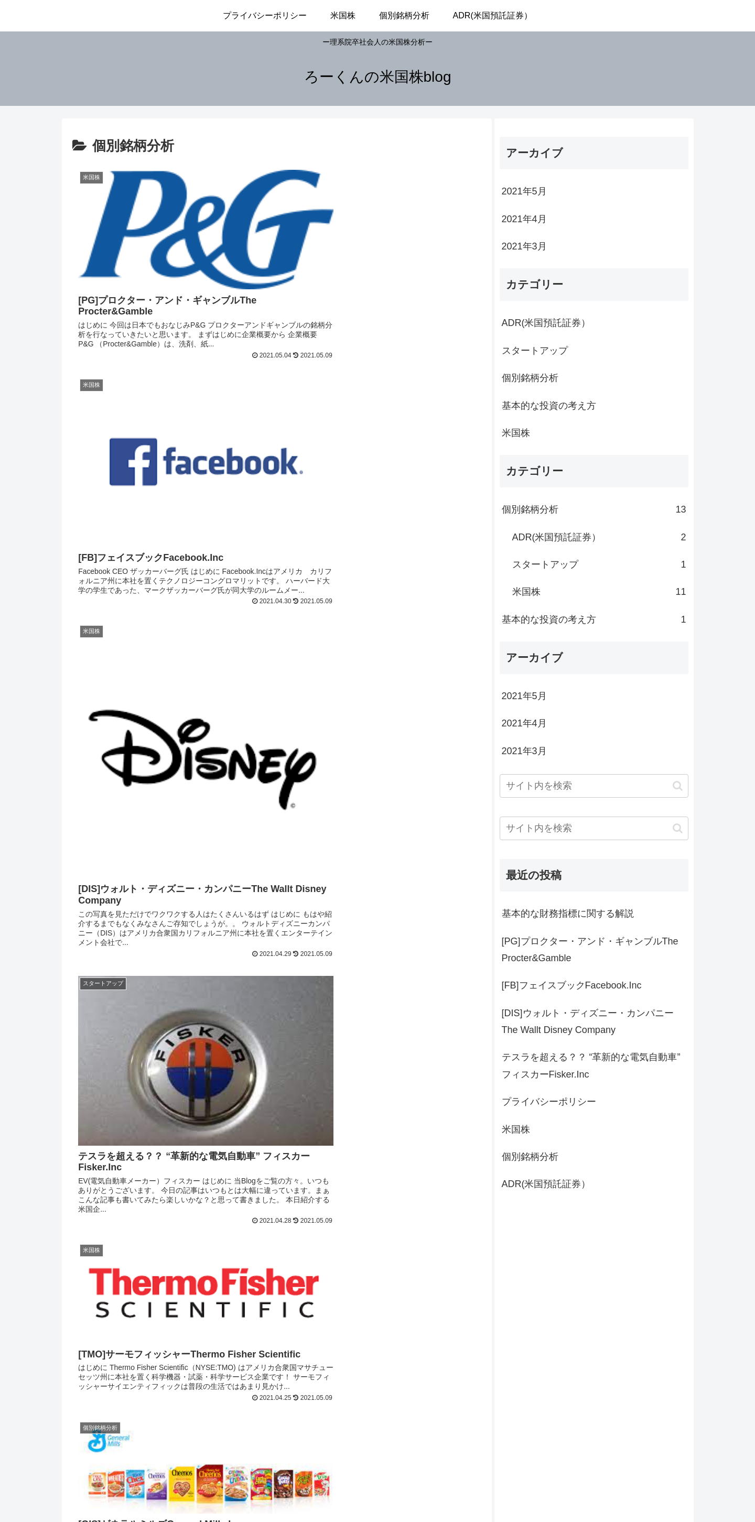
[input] (594, 786)
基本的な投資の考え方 (549, 405)
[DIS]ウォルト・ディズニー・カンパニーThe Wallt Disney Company (588, 1021)
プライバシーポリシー (549, 1101)
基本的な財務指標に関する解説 (568, 913)
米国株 (516, 433)
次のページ (276, 1349)
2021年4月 (524, 219)
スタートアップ (535, 350)
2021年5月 (524, 191)
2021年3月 (524, 246)
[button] (677, 786)
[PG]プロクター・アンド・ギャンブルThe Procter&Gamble (590, 949)
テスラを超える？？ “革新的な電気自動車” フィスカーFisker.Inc (591, 1065)
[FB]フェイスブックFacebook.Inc (572, 985)
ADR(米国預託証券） (546, 323)
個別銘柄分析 (530, 378)
